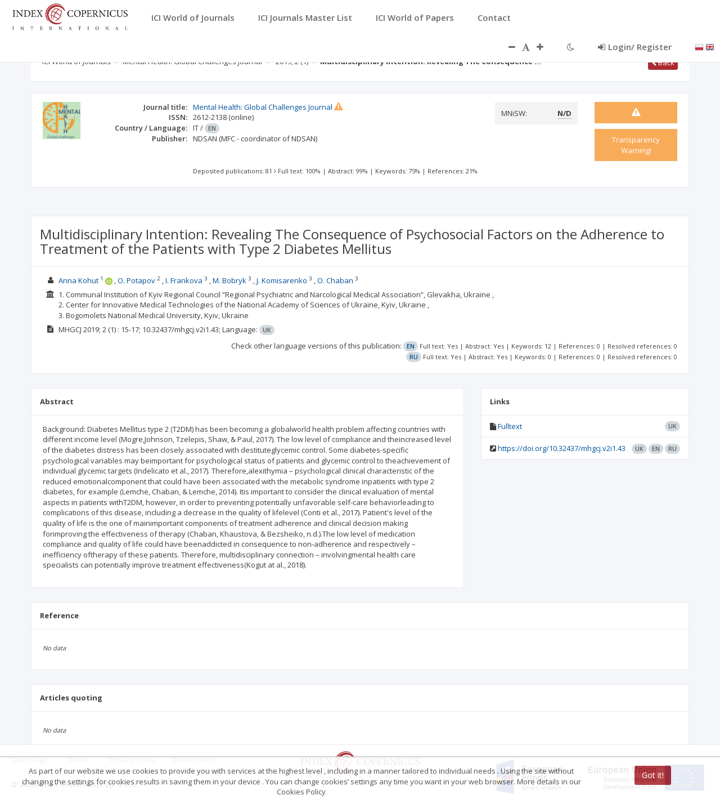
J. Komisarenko (281, 280)
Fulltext (510, 426)
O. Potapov (136, 280)
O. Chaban (335, 280)
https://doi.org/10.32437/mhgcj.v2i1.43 (562, 448)
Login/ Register (635, 46)
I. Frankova (183, 280)
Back (662, 62)
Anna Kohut (78, 280)
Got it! (653, 775)
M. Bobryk (229, 280)
